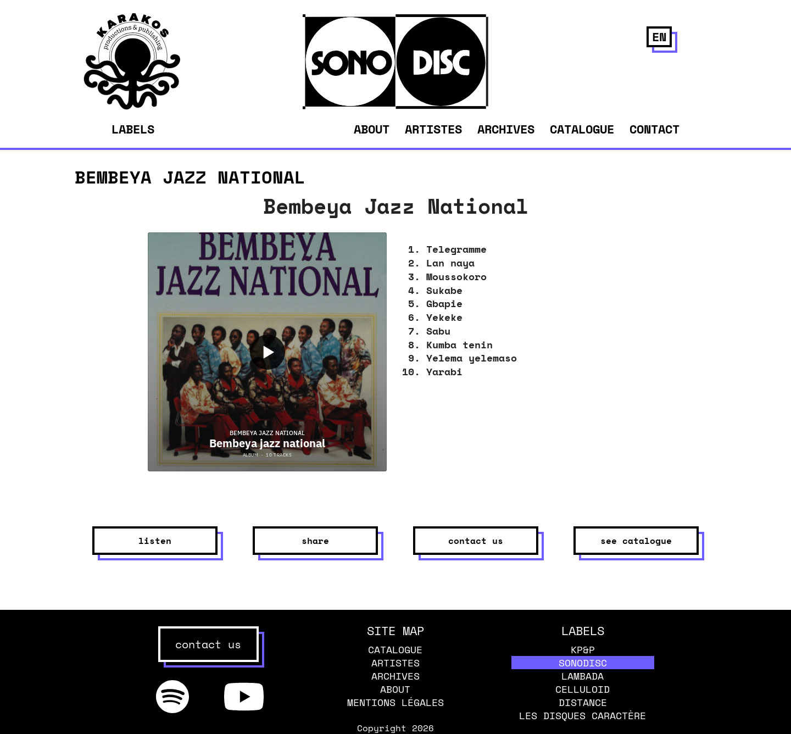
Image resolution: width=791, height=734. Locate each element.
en (659, 36)
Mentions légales (395, 702)
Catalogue (582, 129)
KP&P (583, 649)
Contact (654, 129)
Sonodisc (583, 662)
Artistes (433, 129)
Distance (583, 702)
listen (154, 540)
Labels (133, 129)
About (371, 129)
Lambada (582, 676)
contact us (475, 540)
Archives (505, 129)
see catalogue (636, 540)
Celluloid (582, 689)
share (315, 540)
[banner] (132, 106)
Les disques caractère (582, 715)
